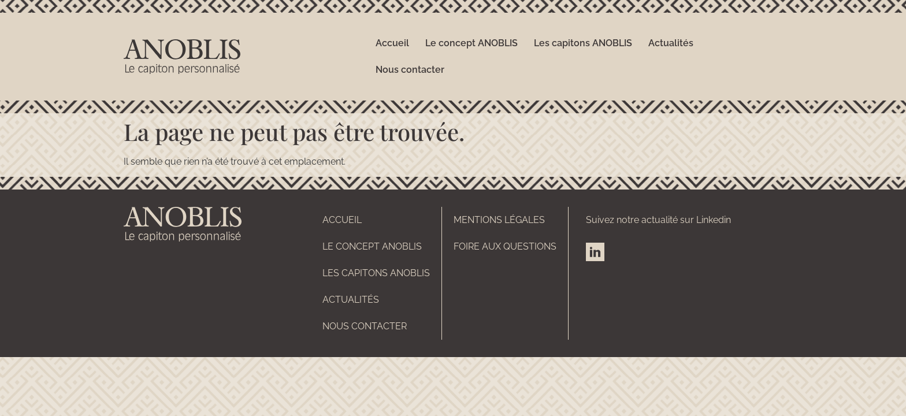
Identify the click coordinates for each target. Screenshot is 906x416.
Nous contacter (410, 69)
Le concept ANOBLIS (471, 43)
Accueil (392, 43)
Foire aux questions (505, 246)
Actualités (670, 43)
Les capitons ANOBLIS (583, 43)
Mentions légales (499, 219)
